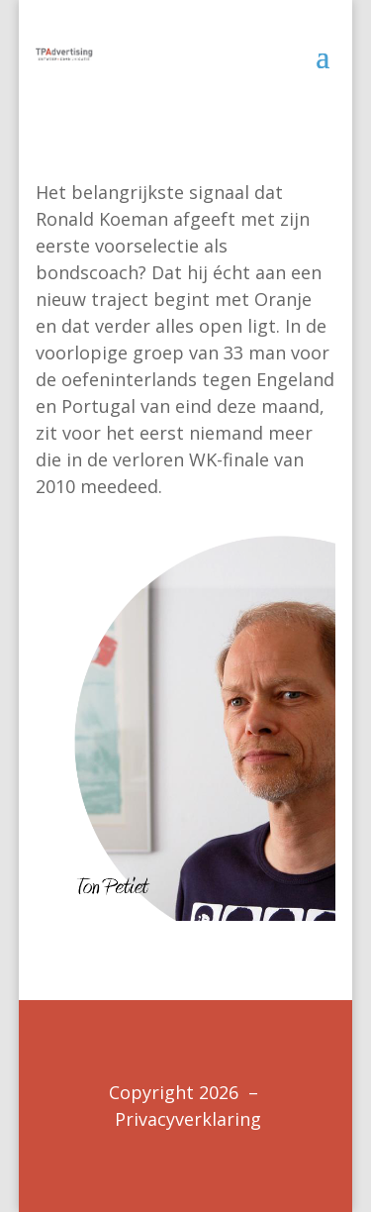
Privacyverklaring (188, 1119)
